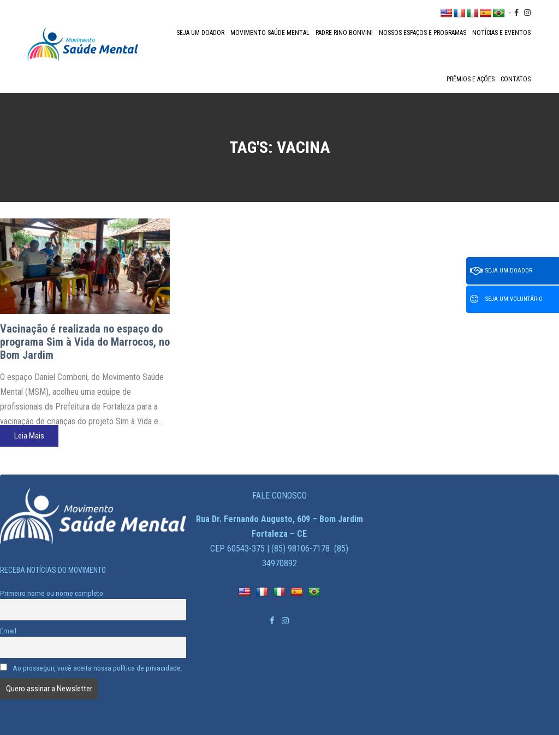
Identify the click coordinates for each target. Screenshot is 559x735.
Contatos (516, 79)
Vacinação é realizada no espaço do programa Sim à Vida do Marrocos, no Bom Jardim (85, 341)
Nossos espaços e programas (422, 33)
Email (8, 630)
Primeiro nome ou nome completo (51, 593)
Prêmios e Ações (471, 79)
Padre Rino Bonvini (344, 33)
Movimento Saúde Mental (270, 33)
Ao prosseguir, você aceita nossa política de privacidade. (91, 667)
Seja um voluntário (506, 299)
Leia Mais (29, 436)
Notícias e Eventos (501, 33)
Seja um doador (200, 33)
